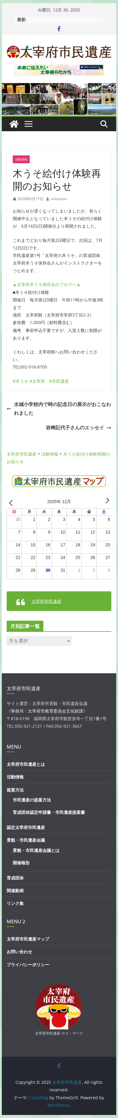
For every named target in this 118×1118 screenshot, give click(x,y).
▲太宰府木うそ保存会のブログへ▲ (47, 284)
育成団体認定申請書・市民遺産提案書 (49, 812)
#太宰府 (37, 381)
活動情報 (21, 159)
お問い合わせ (19, 951)
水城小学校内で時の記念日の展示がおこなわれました (59, 408)
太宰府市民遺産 (46, 601)
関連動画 (15, 890)
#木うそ (20, 381)
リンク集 (15, 903)
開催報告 (21, 863)
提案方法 (15, 790)
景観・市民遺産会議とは (36, 850)
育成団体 (15, 878)
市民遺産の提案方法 (32, 800)
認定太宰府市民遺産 (26, 827)
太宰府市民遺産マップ (28, 939)
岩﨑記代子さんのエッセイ (78, 427)
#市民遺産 (59, 381)
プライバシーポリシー (28, 964)
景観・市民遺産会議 (26, 840)
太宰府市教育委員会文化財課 (55, 711)
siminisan (59, 198)
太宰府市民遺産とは (26, 764)
